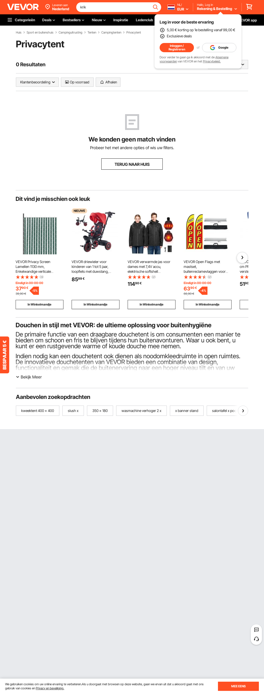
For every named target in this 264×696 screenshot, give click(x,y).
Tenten (91, 32)
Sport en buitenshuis (40, 32)
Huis (18, 32)
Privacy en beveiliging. (50, 688)
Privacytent (133, 32)
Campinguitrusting (70, 32)
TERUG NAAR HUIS (132, 164)
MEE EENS (238, 686)
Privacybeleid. (212, 61)
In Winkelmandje (39, 304)
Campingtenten (111, 32)
